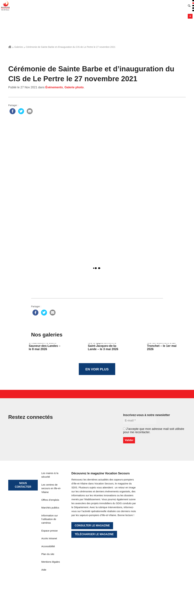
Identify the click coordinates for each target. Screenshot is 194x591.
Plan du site (47, 554)
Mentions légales (50, 561)
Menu (190, 16)
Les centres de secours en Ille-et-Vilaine (51, 488)
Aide (43, 569)
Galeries (18, 47)
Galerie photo (74, 87)
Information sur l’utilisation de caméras (49, 519)
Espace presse (49, 530)
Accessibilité (48, 546)
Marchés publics (50, 507)
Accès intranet (49, 538)
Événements (54, 87)
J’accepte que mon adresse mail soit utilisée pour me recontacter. (153, 430)
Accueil (9, 46)
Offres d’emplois (50, 499)
